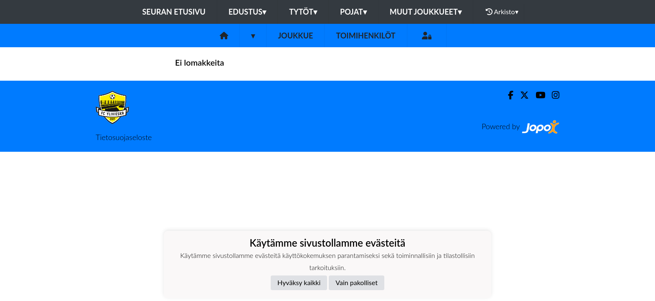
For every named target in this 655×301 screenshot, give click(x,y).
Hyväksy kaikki (298, 282)
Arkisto (502, 12)
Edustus (247, 11)
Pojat (353, 11)
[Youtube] (537, 95)
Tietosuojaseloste (124, 137)
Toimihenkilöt (365, 35)
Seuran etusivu (174, 11)
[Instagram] (552, 95)
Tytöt (303, 11)
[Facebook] (507, 95)
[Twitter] (521, 95)
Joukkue (295, 35)
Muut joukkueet (426, 11)
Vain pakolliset (356, 282)
